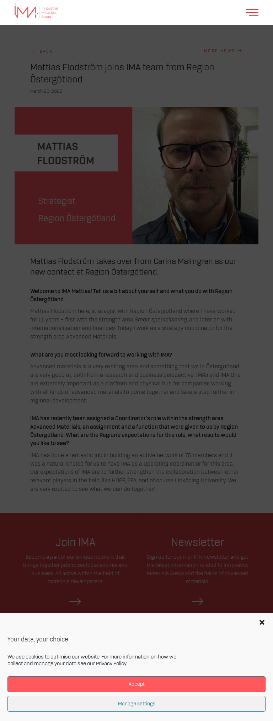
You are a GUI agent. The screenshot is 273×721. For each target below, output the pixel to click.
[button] (262, 622)
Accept (137, 684)
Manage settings (136, 703)
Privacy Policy (111, 664)
